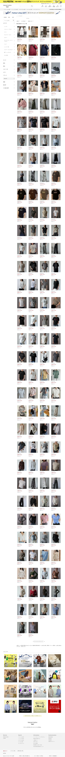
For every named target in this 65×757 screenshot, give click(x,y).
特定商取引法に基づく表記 (37, 739)
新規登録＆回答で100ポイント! (46, 3)
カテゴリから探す (21, 734)
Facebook (50, 732)
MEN (9, 17)
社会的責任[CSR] (15, 754)
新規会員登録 (50, 731)
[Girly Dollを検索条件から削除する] (14, 78)
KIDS (13, 17)
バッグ (9, 44)
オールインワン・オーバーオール (9, 41)
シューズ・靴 (9, 46)
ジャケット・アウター (9, 29)
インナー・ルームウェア (9, 49)
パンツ (9, 32)
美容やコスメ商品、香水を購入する (24, 750)
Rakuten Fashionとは (36, 732)
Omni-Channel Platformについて (38, 740)
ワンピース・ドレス (9, 34)
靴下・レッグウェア (9, 52)
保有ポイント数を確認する (53, 750)
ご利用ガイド (35, 734)
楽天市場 (59, 3)
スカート (9, 37)
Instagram (50, 734)
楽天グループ (54, 3)
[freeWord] (9, 20)
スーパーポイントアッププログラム (39, 731)
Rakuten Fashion (5, 731)
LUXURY (4, 732)
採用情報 (19, 754)
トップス (9, 26)
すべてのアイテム (21, 737)
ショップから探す (21, 732)
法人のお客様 (35, 737)
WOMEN (5, 17)
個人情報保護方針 (9, 754)
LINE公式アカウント (51, 735)
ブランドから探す (21, 731)
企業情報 (4, 754)
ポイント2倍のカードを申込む (38, 750)
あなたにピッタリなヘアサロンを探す (8, 750)
